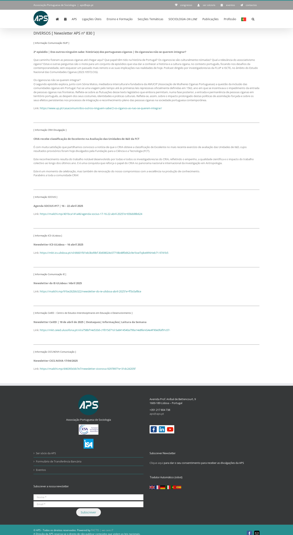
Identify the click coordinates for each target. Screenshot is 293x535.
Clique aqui (156, 462)
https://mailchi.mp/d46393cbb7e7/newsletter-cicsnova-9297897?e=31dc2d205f (87, 368)
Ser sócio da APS (46, 453)
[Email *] (88, 504)
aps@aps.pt (86, 5)
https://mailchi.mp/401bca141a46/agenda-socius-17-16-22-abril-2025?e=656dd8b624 (91, 213)
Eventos (41, 469)
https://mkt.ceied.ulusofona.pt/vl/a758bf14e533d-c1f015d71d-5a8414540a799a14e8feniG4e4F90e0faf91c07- (105, 330)
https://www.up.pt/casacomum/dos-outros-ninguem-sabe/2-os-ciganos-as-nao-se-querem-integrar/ (101, 108)
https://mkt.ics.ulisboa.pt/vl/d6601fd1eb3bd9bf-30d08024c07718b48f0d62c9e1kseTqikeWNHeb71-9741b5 (104, 252)
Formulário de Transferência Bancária (58, 461)
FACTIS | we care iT (102, 530)
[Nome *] (88, 497)
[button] (253, 19)
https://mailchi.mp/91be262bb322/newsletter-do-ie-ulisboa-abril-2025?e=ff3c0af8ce (90, 291)
